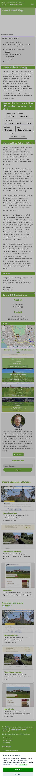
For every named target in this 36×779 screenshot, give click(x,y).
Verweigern (18, 774)
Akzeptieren (18, 769)
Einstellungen (23, 764)
